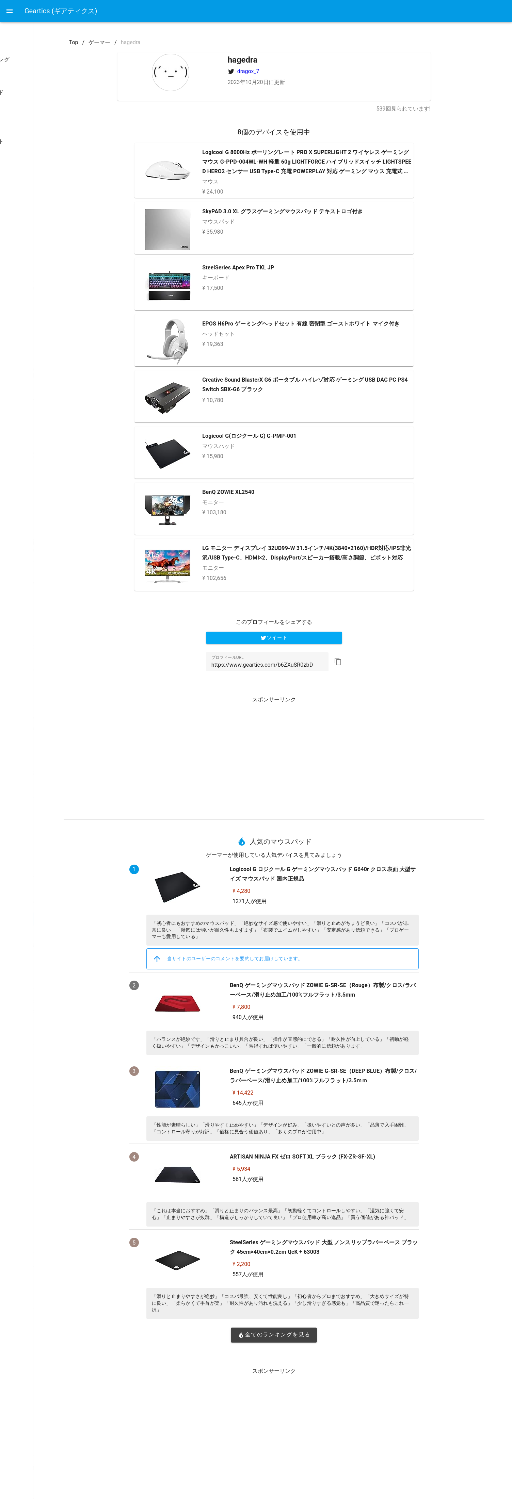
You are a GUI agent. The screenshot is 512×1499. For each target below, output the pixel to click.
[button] (385, 661)
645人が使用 (295, 1103)
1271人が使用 (297, 901)
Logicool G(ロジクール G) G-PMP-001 (297, 436)
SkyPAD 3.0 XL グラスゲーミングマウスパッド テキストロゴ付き (330, 211)
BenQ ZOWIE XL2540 (276, 492)
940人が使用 (295, 1017)
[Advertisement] (321, 755)
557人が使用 (295, 1274)
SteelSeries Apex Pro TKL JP (286, 267)
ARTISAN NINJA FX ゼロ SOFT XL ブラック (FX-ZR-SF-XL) (349, 1156)
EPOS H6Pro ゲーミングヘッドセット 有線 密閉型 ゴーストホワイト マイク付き (348, 323)
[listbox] (43, 135)
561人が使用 (295, 1179)
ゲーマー (156, 42)
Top (129, 42)
